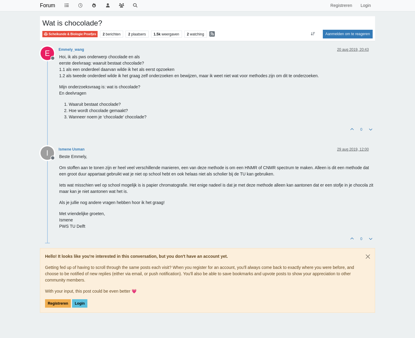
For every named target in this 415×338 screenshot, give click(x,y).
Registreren (58, 303)
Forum (47, 5)
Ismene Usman (71, 149)
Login (80, 303)
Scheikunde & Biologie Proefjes (70, 34)
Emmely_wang (71, 49)
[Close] (368, 256)
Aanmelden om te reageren (348, 34)
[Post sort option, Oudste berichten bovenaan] (313, 34)
